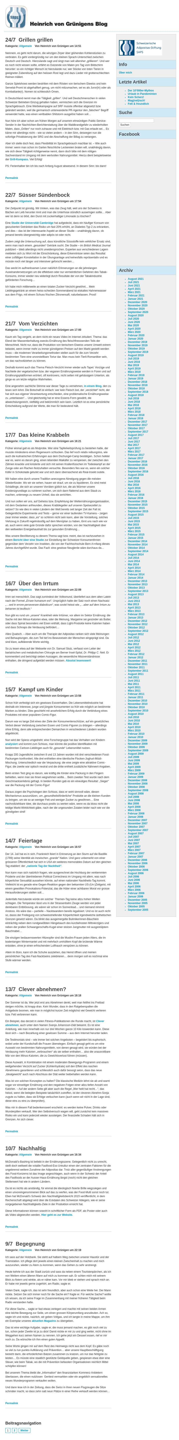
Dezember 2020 (137, 302)
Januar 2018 (135, 418)
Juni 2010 (134, 720)
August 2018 (136, 395)
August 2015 (136, 514)
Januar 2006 (135, 896)
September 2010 (138, 710)
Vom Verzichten (38, 324)
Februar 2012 (136, 654)
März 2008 (134, 810)
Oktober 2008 (136, 787)
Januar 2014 (135, 577)
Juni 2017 (134, 441)
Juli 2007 (133, 836)
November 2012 (138, 624)
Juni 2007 (134, 840)
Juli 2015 (133, 518)
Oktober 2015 (136, 508)
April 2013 (134, 607)
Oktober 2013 (136, 587)
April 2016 (134, 488)
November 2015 (138, 504)
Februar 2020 (136, 335)
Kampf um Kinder (41, 689)
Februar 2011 (136, 694)
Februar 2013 (136, 614)
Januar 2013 (135, 617)
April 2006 (134, 886)
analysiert (11, 744)
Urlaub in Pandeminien (142, 93)
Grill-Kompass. (19, 159)
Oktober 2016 (136, 468)
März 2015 (134, 531)
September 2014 (138, 551)
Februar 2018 (136, 415)
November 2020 (138, 305)
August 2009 (136, 753)
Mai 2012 (133, 644)
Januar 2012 (135, 657)
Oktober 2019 (136, 348)
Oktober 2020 (136, 308)
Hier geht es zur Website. (57, 1214)
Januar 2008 (135, 816)
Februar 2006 (136, 893)
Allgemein (25, 46)
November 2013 (138, 584)
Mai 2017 (133, 444)
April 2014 (134, 567)
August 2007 (136, 833)
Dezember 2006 (137, 860)
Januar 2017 (135, 458)
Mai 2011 (133, 684)
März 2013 (134, 611)
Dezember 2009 (137, 740)
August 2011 (136, 674)
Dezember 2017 (137, 421)
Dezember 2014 (137, 541)
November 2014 (138, 544)
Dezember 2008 (137, 780)
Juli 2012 (133, 637)
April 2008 (134, 806)
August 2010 (136, 713)
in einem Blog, (93, 386)
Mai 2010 (133, 723)
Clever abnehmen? (42, 989)
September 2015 (138, 511)
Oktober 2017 (136, 428)
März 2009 (134, 770)
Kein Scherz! (136, 97)
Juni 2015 (134, 521)
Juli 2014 (133, 557)
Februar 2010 (136, 733)
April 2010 (134, 727)
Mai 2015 (133, 524)
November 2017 (138, 425)
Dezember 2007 (137, 820)
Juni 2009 (134, 760)
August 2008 (136, 793)
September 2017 (138, 431)
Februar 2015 (136, 534)
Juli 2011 (133, 677)
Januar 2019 (135, 378)
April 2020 (134, 328)
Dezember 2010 (137, 700)
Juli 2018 (133, 398)
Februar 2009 (136, 773)
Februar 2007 (136, 853)
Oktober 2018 (136, 388)
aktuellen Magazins (44, 1320)
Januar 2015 (135, 537)
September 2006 (138, 870)
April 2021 (134, 288)
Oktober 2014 (136, 547)
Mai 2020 (133, 325)
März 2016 (134, 491)
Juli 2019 (133, 358)
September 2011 (138, 670)
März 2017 (134, 451)
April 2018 (134, 408)
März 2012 (134, 650)
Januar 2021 (135, 298)
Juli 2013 (133, 597)
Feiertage (30, 841)
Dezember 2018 (137, 381)
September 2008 (138, 790)
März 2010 (134, 730)
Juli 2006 (133, 876)
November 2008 (138, 783)
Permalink (11, 178)
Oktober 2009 (136, 747)
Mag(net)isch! (136, 100)
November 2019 (138, 345)
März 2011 (134, 690)
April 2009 (134, 767)
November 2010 (138, 704)
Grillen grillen (36, 40)
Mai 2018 (133, 405)
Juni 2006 (134, 879)
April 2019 (134, 368)
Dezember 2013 (137, 581)
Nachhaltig (32, 1148)
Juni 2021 (134, 285)
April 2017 (134, 448)
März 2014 (134, 571)
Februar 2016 (136, 494)
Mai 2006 (133, 883)
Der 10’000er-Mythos (141, 90)
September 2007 (138, 830)
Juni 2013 (134, 601)
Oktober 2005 (136, 906)
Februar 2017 (136, 454)
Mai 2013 (133, 604)
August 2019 (136, 355)
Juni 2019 (134, 361)
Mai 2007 (133, 843)
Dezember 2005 (137, 899)
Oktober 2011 (136, 667)
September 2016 (138, 471)
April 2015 (134, 528)
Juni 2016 (134, 481)
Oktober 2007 (136, 826)
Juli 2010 (133, 717)
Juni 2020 (134, 322)
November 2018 (138, 385)
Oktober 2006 (136, 866)
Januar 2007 (135, 856)
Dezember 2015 (137, 501)
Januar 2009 (135, 777)
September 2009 (138, 750)
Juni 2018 (134, 401)
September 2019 (138, 352)
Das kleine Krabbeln (44, 435)
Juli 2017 (133, 438)
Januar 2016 (135, 498)
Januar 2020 (135, 338)
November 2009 (138, 743)
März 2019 (134, 371)
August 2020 (136, 315)
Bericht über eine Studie (28, 539)
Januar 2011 (135, 697)
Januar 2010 (135, 737)
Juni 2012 (134, 640)
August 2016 (136, 474)
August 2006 (136, 873)
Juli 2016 (133, 478)
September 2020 (138, 312)
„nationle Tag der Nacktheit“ (44, 866)
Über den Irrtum (38, 583)
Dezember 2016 (137, 461)
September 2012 (138, 630)
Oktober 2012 (136, 627)
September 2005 (138, 909)
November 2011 (138, 664)
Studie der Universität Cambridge (32, 222)
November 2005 (138, 903)
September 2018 (138, 391)
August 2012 (136, 634)
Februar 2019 (136, 375)
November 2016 (138, 464)
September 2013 (138, 591)
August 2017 (136, 435)
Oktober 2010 (136, 707)
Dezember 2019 (137, 342)
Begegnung (30, 1244)
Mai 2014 (133, 564)
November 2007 (138, 823)
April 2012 (134, 647)
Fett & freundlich (138, 103)
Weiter (24, 1430)
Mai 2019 (133, 365)
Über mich (125, 72)
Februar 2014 (136, 574)
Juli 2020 (133, 318)
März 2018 (134, 411)
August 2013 (136, 594)
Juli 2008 (133, 796)
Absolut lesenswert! (78, 660)
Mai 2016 (133, 484)
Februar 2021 (136, 295)
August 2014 (136, 554)
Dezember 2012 (137, 620)
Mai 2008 (133, 803)
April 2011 (134, 687)
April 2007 (134, 846)
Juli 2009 (133, 757)
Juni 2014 (134, 561)
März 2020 (134, 332)
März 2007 (134, 850)
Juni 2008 (134, 800)
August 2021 (136, 278)
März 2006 (134, 889)
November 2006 (138, 863)
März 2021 (134, 292)
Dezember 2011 (137, 660)
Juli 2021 (133, 282)
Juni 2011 (134, 680)
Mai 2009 (133, 763)
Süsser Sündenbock (44, 195)
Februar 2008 (136, 813)
